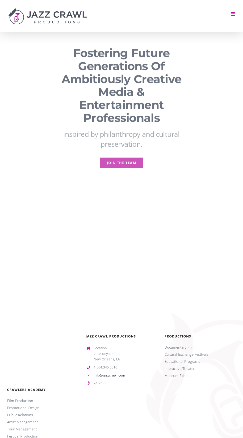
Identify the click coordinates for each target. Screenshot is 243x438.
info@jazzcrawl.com (109, 375)
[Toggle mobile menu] (233, 13)
